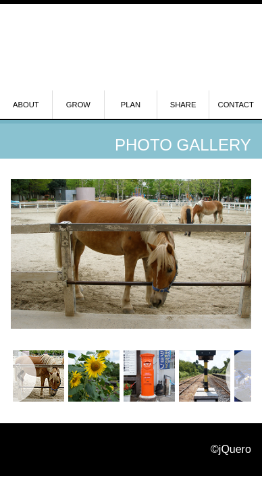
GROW (78, 105)
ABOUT (26, 105)
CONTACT (236, 105)
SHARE (183, 105)
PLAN (130, 105)
